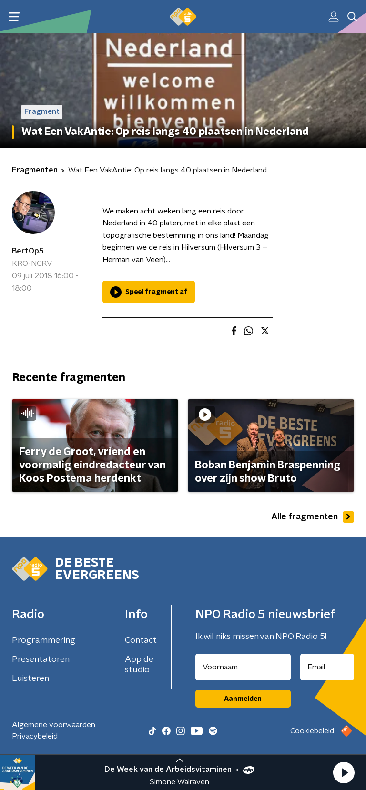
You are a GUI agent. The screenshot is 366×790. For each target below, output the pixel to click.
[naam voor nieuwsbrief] (243, 667)
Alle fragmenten (312, 517)
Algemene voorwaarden (53, 725)
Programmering (43, 640)
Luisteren (30, 678)
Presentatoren (41, 659)
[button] (343, 772)
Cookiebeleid (312, 731)
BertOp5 (28, 251)
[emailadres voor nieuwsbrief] (327, 667)
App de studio (139, 664)
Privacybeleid (35, 736)
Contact (141, 640)
